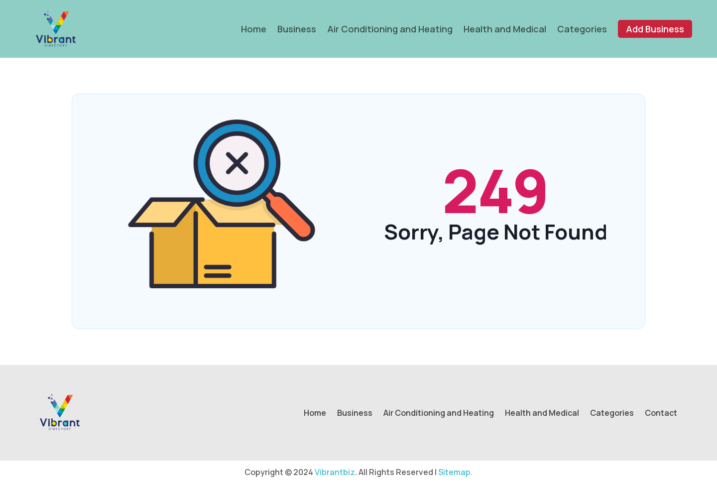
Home (253, 29)
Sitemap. (455, 472)
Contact (661, 413)
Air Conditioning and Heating (390, 29)
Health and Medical (505, 29)
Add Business (655, 29)
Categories (582, 29)
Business (296, 29)
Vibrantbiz (335, 472)
